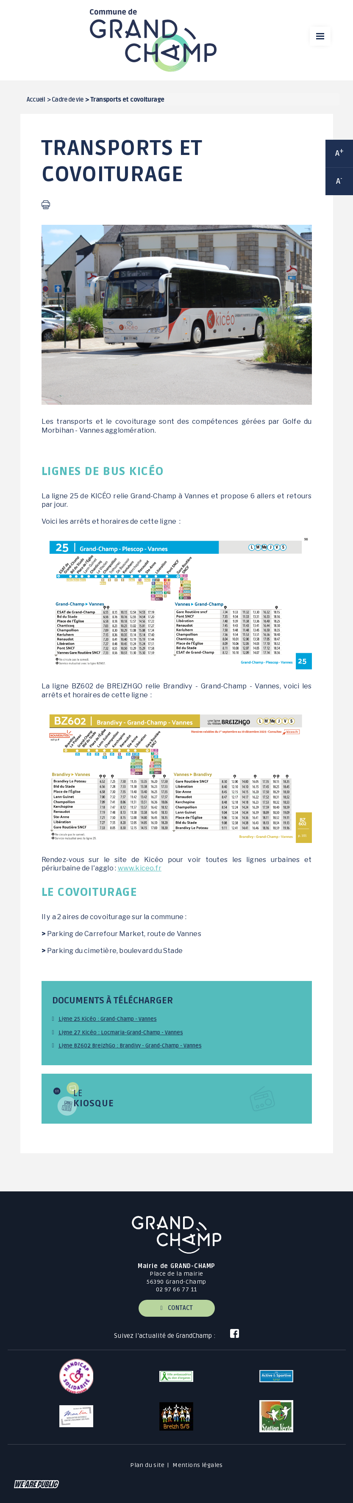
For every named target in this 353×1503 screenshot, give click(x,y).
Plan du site (147, 1465)
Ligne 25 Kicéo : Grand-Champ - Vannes (107, 1019)
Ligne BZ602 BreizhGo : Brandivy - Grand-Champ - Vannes (130, 1045)
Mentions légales (197, 1465)
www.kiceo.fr (139, 868)
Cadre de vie (67, 99)
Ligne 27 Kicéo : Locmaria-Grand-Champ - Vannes (120, 1032)
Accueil (36, 99)
